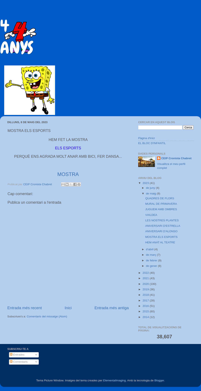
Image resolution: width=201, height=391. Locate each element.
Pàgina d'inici (146, 138)
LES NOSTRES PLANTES (162, 220)
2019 (146, 289)
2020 (146, 283)
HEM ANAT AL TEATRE (160, 242)
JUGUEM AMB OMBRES (161, 209)
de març (151, 254)
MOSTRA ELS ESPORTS (161, 237)
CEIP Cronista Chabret (176, 158)
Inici (68, 308)
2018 (146, 294)
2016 (146, 306)
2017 (146, 300)
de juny (151, 187)
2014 (146, 317)
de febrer (152, 260)
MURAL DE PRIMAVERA (161, 203)
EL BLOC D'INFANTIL (152, 143)
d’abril (150, 249)
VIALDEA (151, 214)
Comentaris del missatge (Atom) (47, 316)
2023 (146, 183)
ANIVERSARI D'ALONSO (161, 231)
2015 (146, 311)
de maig (151, 193)
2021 (146, 278)
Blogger (159, 380)
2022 (146, 272)
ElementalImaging (114, 380)
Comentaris (19, 361)
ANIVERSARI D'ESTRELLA (162, 225)
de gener (152, 265)
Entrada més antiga (111, 308)
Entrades (17, 354)
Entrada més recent (24, 308)
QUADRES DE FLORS (159, 198)
